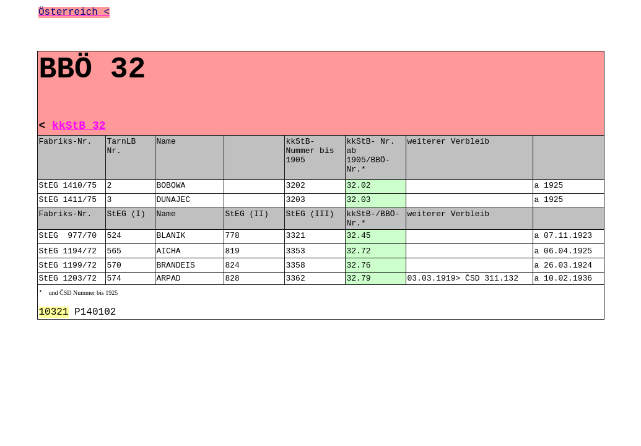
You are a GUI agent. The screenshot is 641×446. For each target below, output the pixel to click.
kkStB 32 (78, 126)
